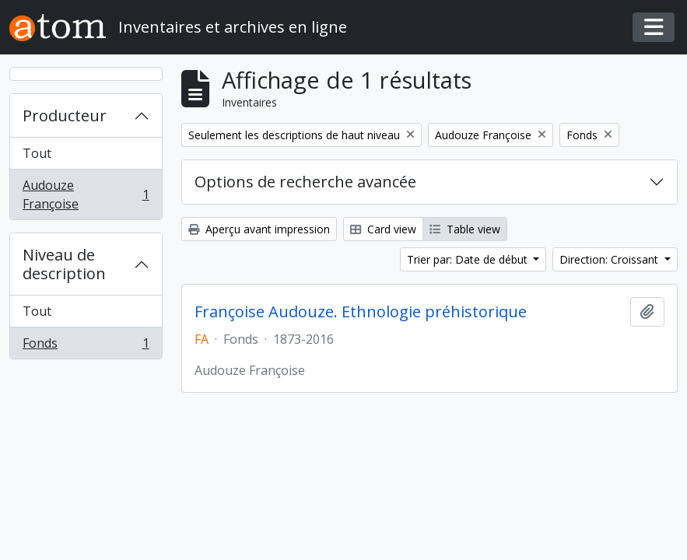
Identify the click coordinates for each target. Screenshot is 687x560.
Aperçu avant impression (259, 229)
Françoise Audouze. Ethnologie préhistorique (361, 312)
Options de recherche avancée (305, 181)
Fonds (85, 346)
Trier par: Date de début (469, 259)
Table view (464, 229)
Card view (383, 229)
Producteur (65, 115)
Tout (37, 153)
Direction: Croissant (610, 259)
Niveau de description (64, 264)
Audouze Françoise (85, 194)
